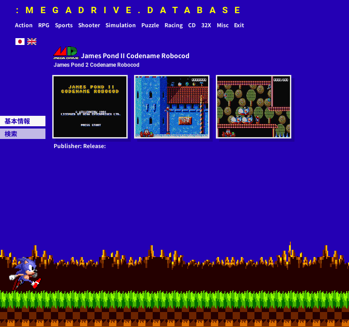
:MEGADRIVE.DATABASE (131, 10)
